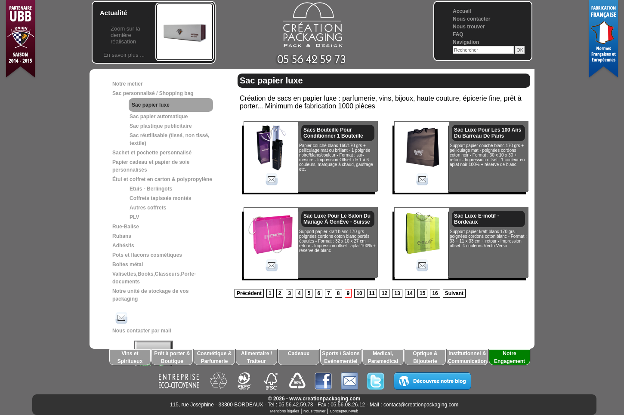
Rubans (121, 236)
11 (372, 293)
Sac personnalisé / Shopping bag (153, 93)
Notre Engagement (509, 357)
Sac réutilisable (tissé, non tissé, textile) (169, 139)
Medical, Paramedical (383, 357)
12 (384, 293)
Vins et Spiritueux (130, 357)
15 (422, 293)
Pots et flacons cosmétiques (147, 255)
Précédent (249, 293)
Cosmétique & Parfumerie (214, 357)
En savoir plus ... (124, 55)
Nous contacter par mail (141, 322)
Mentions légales (285, 411)
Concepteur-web (344, 411)
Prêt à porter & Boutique (172, 357)
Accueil (462, 11)
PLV (134, 217)
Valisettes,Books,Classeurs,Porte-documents (154, 278)
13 (397, 293)
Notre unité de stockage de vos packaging (150, 295)
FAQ (458, 34)
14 (410, 293)
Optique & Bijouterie (425, 357)
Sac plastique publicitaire (161, 126)
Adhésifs (123, 246)
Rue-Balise (125, 227)
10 (359, 293)
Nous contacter (471, 19)
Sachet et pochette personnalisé (152, 153)
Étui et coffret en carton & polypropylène (162, 179)
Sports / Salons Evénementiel (340, 357)
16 (435, 293)
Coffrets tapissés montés (160, 198)
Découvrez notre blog (432, 381)
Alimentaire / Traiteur (256, 357)
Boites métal (127, 264)
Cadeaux (298, 353)
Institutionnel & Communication (467, 357)
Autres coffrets (148, 208)
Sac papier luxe (151, 105)
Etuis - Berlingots (151, 189)
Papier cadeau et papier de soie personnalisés (150, 166)
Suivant (454, 293)
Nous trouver (469, 27)
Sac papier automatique (159, 117)
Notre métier (127, 84)
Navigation (466, 42)
